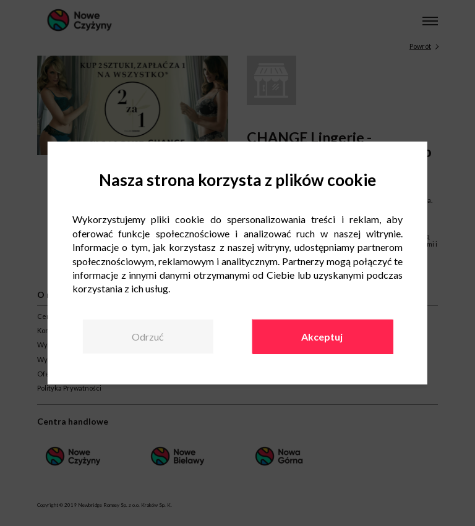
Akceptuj (322, 336)
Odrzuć (147, 336)
